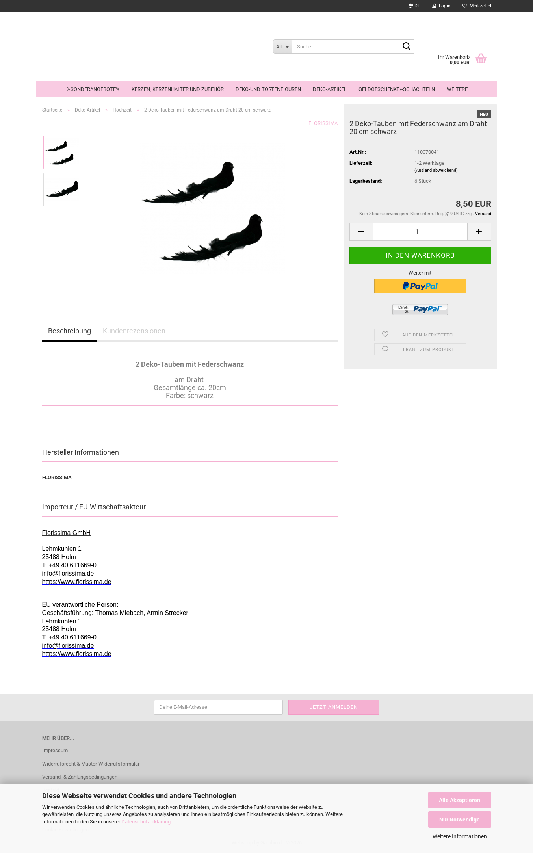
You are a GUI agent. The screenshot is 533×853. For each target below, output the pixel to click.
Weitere (457, 89)
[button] (414, 6)
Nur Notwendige (459, 819)
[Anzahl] (420, 232)
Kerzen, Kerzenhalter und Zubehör (178, 89)
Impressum (55, 750)
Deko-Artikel (330, 89)
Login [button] (441, 6)
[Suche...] (282, 46)
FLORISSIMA (323, 123)
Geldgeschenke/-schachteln (396, 89)
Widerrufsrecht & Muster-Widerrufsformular (90, 764)
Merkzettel (476, 6)
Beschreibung (69, 331)
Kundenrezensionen (134, 331)
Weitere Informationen (460, 836)
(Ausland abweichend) (436, 170)
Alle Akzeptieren (459, 800)
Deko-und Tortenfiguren (268, 89)
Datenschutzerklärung (146, 822)
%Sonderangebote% (93, 89)
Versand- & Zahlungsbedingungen (79, 777)
